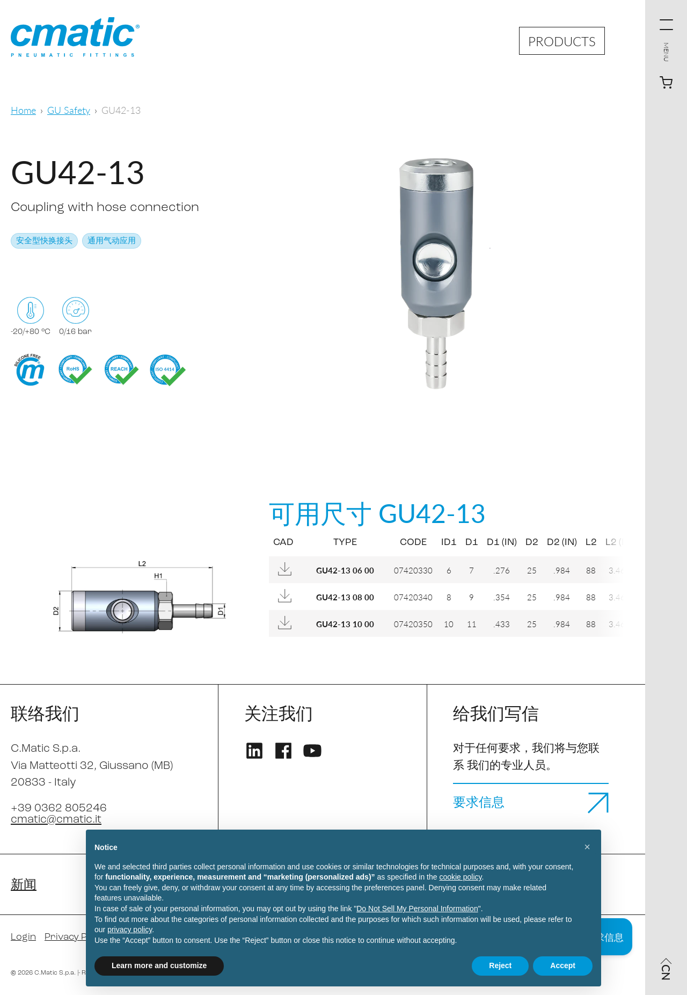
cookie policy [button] (460, 877)
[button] (587, 846)
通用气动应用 (111, 241)
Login (23, 937)
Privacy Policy (76, 937)
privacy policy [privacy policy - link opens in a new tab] (129, 929)
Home (23, 110)
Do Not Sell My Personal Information (417, 908)
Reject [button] (500, 965)
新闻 (23, 885)
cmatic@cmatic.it (56, 819)
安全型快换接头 (44, 241)
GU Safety (68, 110)
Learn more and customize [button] (159, 965)
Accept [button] (562, 965)
